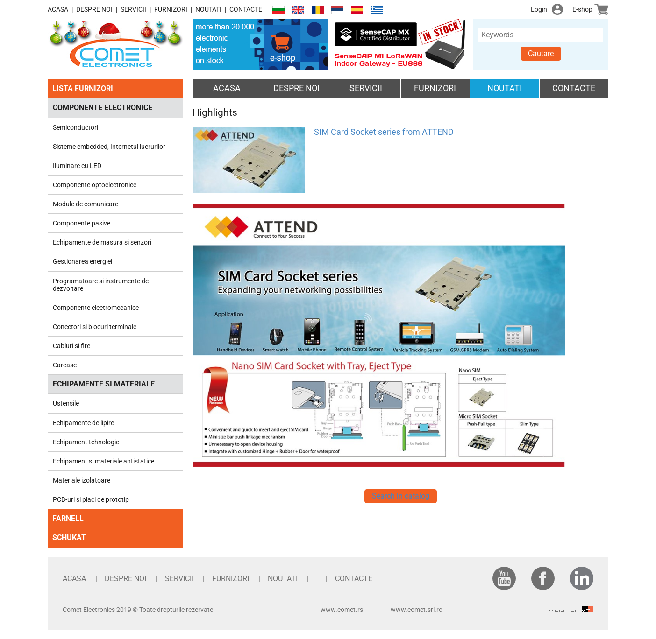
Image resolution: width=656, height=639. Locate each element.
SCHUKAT (69, 537)
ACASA (58, 9)
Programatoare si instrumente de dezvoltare (101, 284)
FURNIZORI (170, 9)
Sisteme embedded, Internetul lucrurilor (109, 146)
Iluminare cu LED (77, 165)
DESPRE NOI (94, 9)
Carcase (65, 365)
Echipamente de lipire (83, 423)
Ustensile (66, 403)
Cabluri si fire (71, 346)
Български (278, 10)
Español (357, 10)
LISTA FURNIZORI (82, 88)
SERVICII (133, 9)
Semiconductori (75, 127)
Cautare (541, 53)
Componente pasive (81, 223)
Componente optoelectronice (94, 185)
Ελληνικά (376, 10)
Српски (337, 10)
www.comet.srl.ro (416, 609)
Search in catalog (400, 496)
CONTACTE (245, 9)
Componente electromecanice (96, 307)
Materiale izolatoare (81, 480)
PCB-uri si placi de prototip (91, 499)
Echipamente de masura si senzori (102, 242)
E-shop (582, 9)
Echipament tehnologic (86, 442)
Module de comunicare (85, 204)
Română (318, 10)
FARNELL (68, 518)
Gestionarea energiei (82, 261)
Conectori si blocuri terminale (94, 326)
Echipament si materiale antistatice (103, 461)
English (298, 10)
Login (539, 9)
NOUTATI (208, 9)
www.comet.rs (342, 609)
